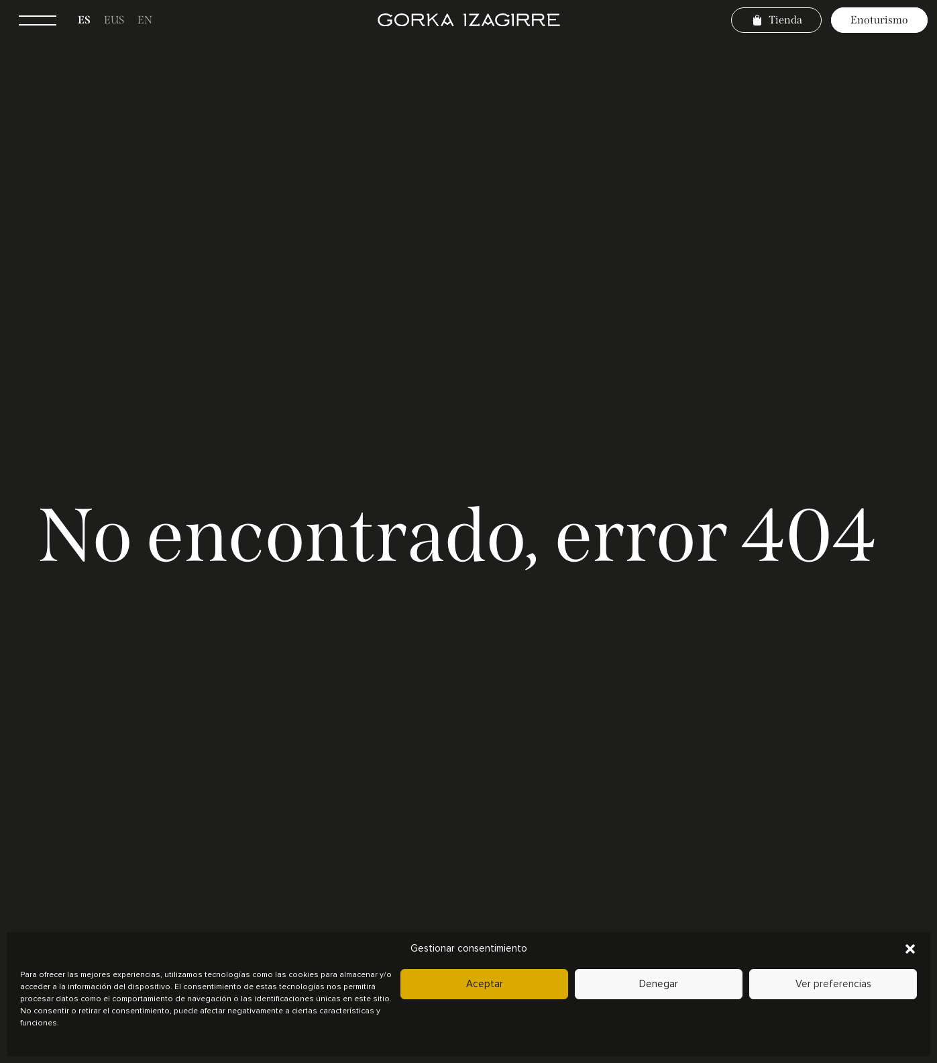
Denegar (658, 984)
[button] (910, 949)
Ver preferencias (833, 984)
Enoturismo (879, 19)
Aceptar (484, 984)
